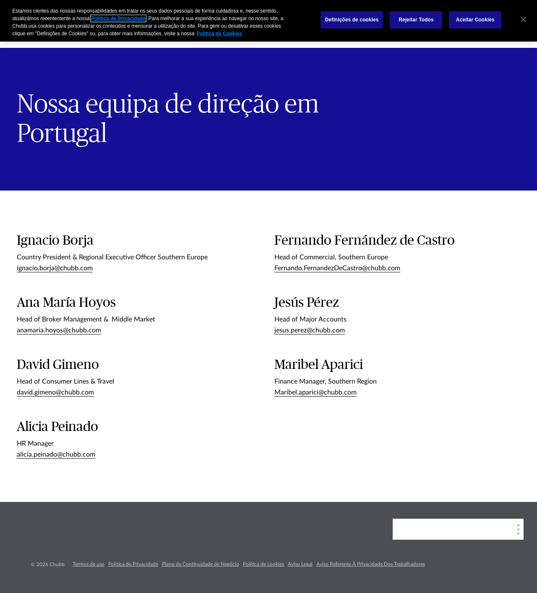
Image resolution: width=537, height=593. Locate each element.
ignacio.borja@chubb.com (55, 268)
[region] (268, 21)
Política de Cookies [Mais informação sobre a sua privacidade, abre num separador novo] (219, 34)
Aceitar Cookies (475, 20)
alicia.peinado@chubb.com (56, 454)
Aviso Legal (300, 564)
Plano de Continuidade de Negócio (200, 564)
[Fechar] (523, 19)
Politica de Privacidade (133, 564)
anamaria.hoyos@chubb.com (59, 330)
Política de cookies (263, 564)
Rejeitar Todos (416, 20)
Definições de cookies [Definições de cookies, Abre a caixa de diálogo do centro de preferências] (352, 20)
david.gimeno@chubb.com (55, 392)
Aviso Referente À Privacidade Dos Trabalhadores (370, 564)
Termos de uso (88, 564)
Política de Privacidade (118, 18)
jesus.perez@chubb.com (309, 330)
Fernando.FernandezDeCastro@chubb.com (337, 268)
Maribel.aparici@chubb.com (315, 392)
